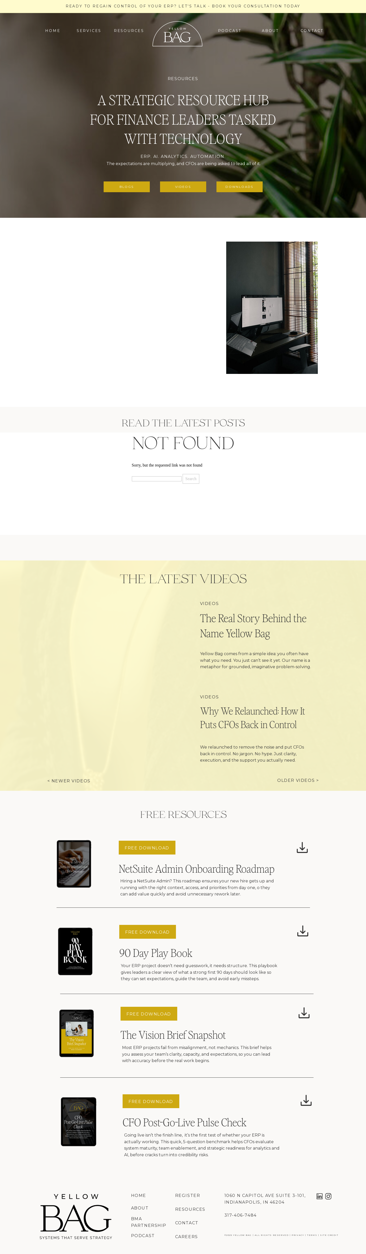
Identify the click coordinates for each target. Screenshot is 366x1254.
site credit (329, 1235)
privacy (298, 1235)
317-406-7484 (240, 1215)
